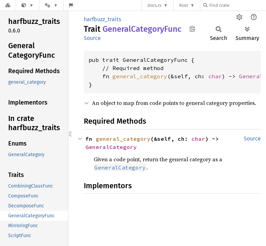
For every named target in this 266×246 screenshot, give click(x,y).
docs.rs (154, 5)
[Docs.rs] (8, 5)
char (215, 76)
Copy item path (192, 29)
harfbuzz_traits (102, 19)
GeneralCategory (111, 147)
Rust (183, 5)
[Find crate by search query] (237, 5)
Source (92, 38)
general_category (139, 76)
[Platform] (51, 5)
